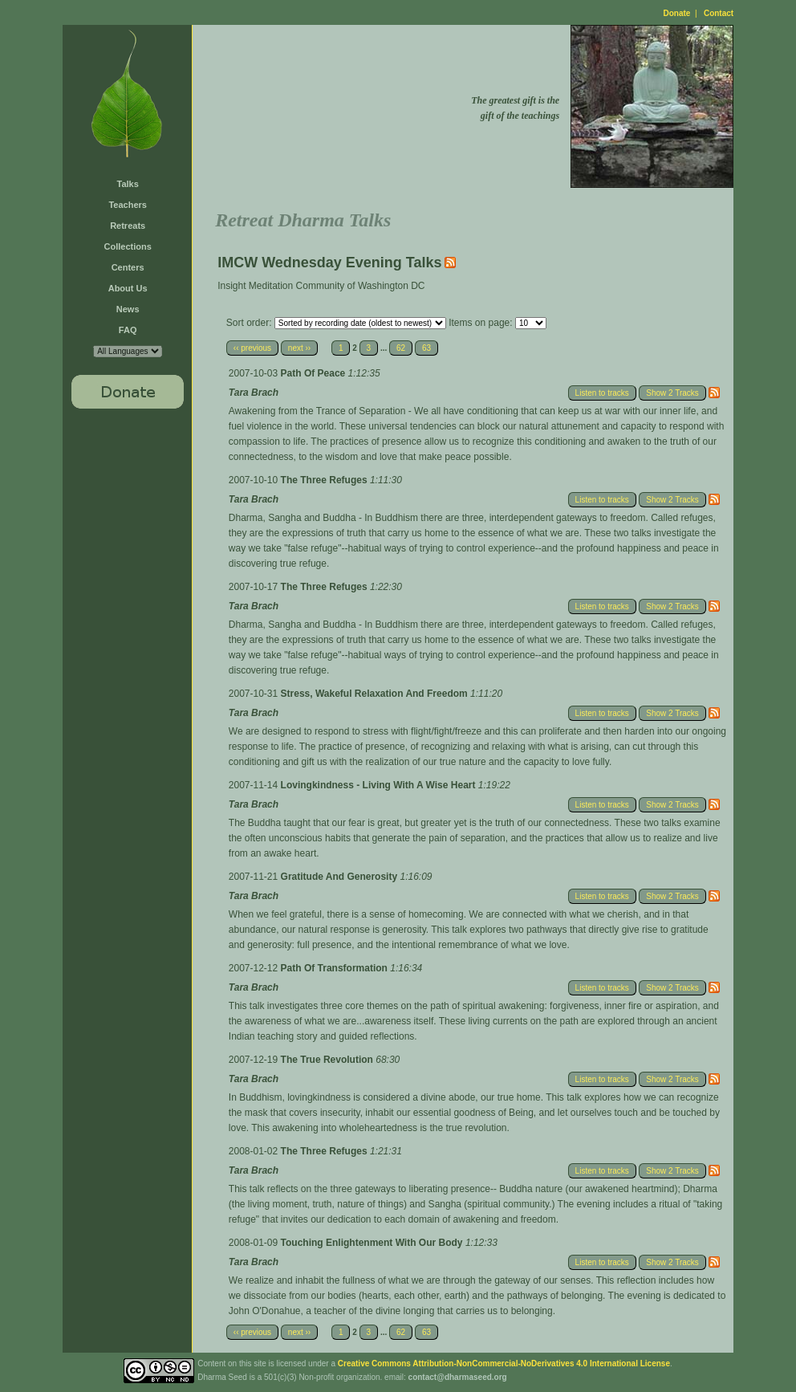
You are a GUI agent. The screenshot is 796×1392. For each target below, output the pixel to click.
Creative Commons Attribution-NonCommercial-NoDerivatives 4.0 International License (504, 1363)
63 (426, 348)
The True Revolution (328, 1059)
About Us (128, 288)
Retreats (127, 225)
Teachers (127, 205)
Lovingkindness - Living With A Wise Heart (379, 785)
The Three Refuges (325, 480)
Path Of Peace (314, 373)
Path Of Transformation (336, 968)
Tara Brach (253, 392)
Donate (677, 13)
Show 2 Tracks (672, 393)
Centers (128, 267)
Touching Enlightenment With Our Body (373, 1242)
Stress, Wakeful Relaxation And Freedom (376, 693)
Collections (128, 246)
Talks (128, 184)
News (128, 309)
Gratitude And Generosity (340, 876)
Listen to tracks (602, 393)
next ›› (299, 348)
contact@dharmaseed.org (457, 1377)
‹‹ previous (252, 348)
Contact (718, 13)
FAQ (128, 330)
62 (400, 348)
